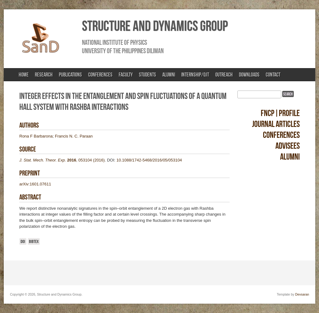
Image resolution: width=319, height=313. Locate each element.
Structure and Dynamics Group (155, 26)
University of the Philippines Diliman (123, 50)
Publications (70, 75)
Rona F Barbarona (36, 136)
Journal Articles (276, 124)
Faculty (126, 75)
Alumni (168, 75)
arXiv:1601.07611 (35, 184)
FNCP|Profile (280, 113)
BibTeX (34, 241)
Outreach (224, 75)
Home (24, 75)
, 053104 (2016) (62, 160)
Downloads (249, 75)
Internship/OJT (195, 75)
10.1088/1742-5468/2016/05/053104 (149, 160)
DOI (23, 241)
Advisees (287, 146)
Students (147, 75)
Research (44, 75)
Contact (273, 75)
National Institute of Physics (114, 42)
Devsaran (302, 294)
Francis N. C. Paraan (74, 136)
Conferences (100, 75)
